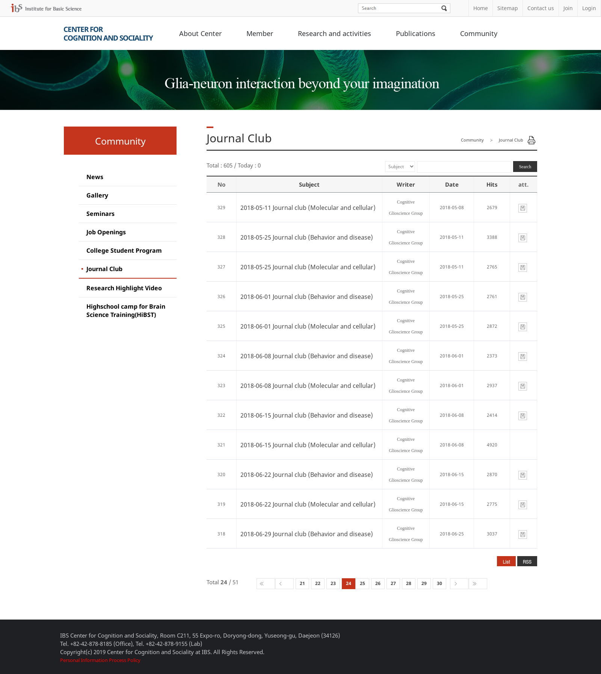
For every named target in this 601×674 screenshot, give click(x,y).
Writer (406, 184)
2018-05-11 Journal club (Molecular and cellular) (308, 208)
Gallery (97, 195)
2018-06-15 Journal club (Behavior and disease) (306, 415)
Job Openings (106, 232)
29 (424, 583)
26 (378, 583)
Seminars (100, 214)
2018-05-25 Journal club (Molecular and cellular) (308, 267)
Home (480, 8)
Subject (309, 184)
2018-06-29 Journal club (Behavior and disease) (306, 534)
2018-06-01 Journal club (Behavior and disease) (306, 297)
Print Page (531, 140)
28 (408, 583)
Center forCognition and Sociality (108, 33)
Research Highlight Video (124, 288)
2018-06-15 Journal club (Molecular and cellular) (308, 445)
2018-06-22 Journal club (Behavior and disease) (306, 474)
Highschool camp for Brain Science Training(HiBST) (125, 310)
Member (259, 33)
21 (302, 583)
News (94, 177)
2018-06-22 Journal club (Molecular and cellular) (308, 504)
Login (589, 8)
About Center (200, 33)
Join (568, 8)
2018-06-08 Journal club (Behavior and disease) (306, 356)
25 (362, 583)
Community (478, 33)
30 (439, 583)
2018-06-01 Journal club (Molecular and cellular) (308, 326)
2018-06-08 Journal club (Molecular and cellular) (308, 385)
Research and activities (334, 33)
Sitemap (507, 8)
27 (393, 583)
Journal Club (104, 269)
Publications (415, 33)
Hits (492, 184)
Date (452, 184)
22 (317, 583)
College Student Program (124, 250)
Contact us (540, 8)
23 (333, 583)
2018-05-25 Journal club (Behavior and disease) (306, 237)
